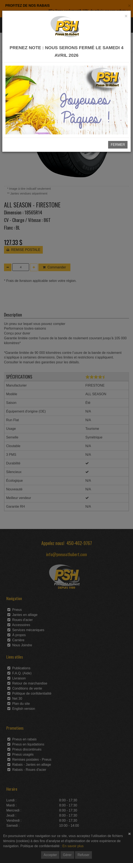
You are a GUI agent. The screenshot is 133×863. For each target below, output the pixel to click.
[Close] (126, 16)
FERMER (118, 144)
